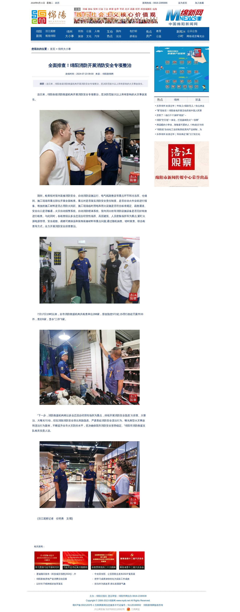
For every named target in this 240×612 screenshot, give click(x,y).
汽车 (97, 36)
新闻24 (180, 31)
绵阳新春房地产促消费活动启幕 (51, 579)
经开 (137, 9)
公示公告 (192, 31)
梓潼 (111, 9)
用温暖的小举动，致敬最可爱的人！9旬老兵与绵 (180, 124)
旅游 (80, 36)
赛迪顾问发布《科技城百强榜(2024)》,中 (56, 574)
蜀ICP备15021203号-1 (83, 605)
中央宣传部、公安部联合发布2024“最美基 (115, 574)
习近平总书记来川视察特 (75, 567)
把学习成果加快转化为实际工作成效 (112, 579)
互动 (110, 31)
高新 (132, 9)
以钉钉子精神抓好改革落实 (49, 584)
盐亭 (116, 9)
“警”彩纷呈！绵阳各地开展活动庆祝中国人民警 (179, 110)
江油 (101, 9)
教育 (158, 31)
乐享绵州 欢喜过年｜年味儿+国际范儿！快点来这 (180, 106)
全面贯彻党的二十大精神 (104, 567)
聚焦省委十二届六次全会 (132, 567)
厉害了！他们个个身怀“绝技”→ (171, 115)
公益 (88, 31)
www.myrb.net (123, 600)
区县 (198, 99)
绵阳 (39, 31)
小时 (180, 36)
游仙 (90, 9)
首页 (52, 48)
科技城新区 (146, 9)
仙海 (155, 9)
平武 (122, 9)
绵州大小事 (64, 48)
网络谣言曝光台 (195, 36)
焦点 (149, 31)
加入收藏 (199, 3)
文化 (88, 36)
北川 (127, 9)
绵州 (69, 31)
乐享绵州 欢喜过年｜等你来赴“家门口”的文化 (178, 134)
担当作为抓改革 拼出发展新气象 (110, 584)
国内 (118, 31)
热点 (110, 36)
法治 (118, 36)
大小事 (69, 36)
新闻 (39, 35)
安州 (95, 9)
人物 (97, 31)
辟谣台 (133, 36)
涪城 (85, 9)
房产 (149, 36)
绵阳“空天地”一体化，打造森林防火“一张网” (178, 120)
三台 (106, 9)
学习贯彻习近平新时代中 (47, 567)
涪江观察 (50, 31)
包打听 (133, 31)
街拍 (80, 31)
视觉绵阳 (50, 36)
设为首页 (182, 3)
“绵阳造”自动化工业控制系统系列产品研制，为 (179, 129)
